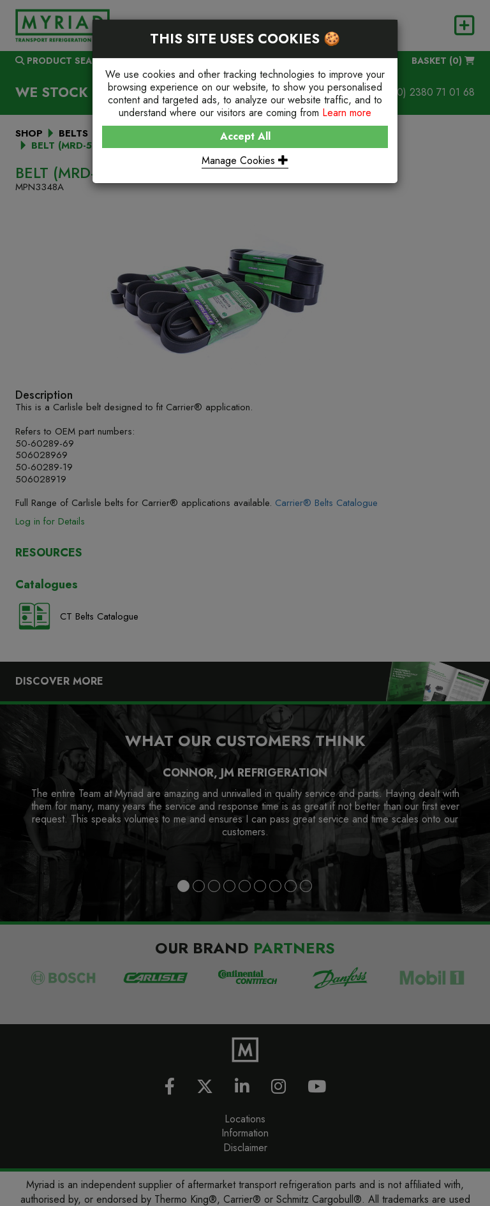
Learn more (346, 112)
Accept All (245, 136)
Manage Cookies (245, 160)
